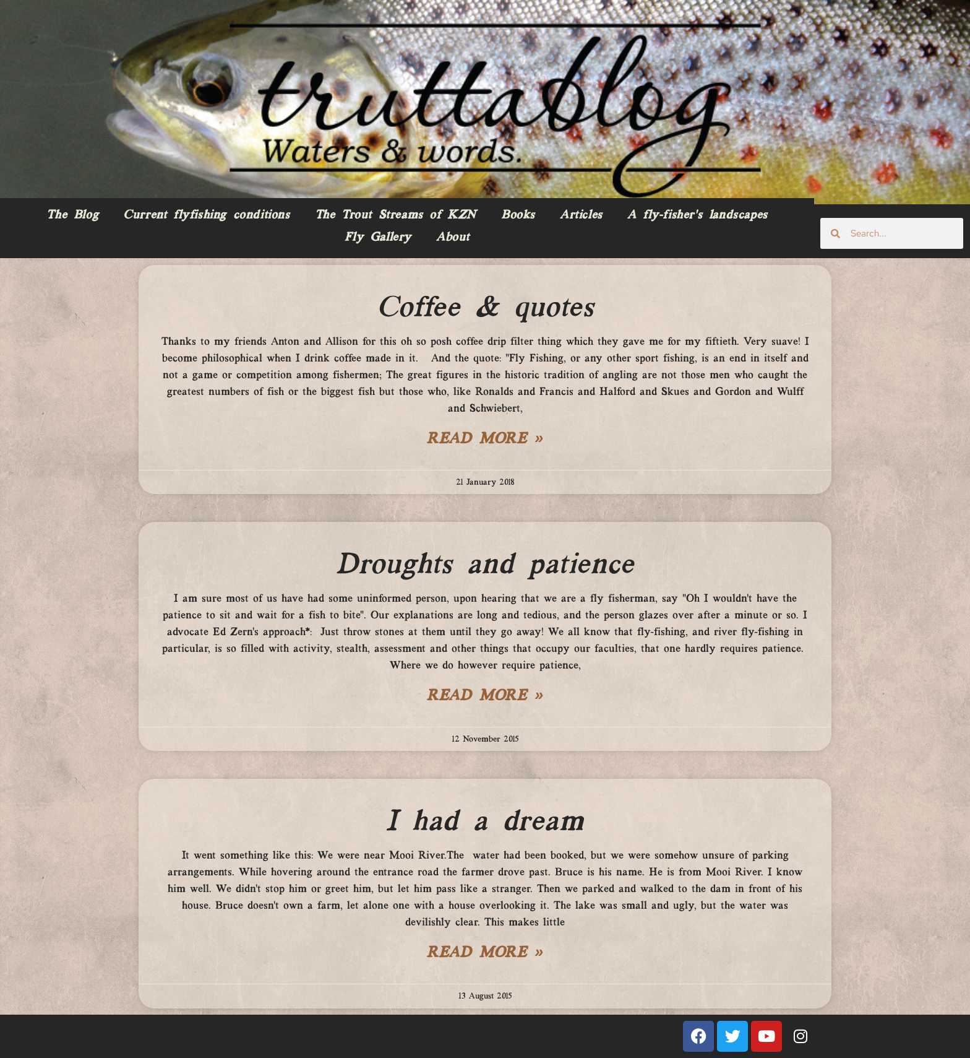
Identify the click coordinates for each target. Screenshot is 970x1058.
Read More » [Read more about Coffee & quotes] (485, 439)
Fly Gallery (378, 238)
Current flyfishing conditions (206, 215)
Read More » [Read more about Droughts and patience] (485, 696)
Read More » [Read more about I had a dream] (485, 953)
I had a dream (485, 822)
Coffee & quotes (485, 308)
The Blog (72, 215)
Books (518, 215)
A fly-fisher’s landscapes (697, 215)
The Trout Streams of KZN (395, 215)
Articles (581, 215)
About (453, 238)
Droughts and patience (485, 565)
